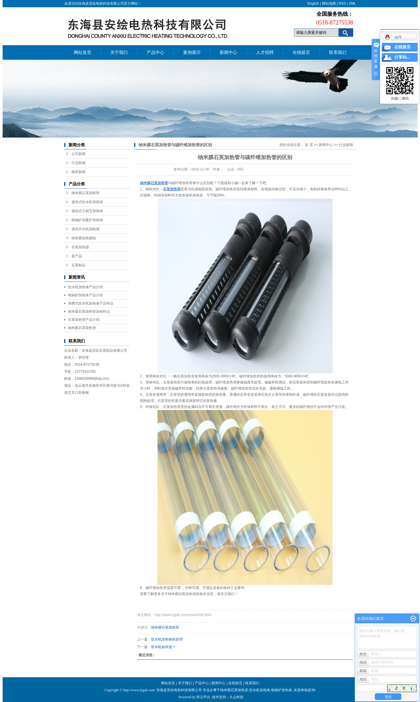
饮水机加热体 (259, 690)
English (313, 3)
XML (352, 3)
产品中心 (155, 52)
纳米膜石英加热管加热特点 (89, 311)
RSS (342, 3)
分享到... (402, 57)
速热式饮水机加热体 (87, 202)
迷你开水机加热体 (85, 229)
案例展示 (192, 52)
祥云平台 (203, 697)
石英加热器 (80, 247)
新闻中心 (228, 52)
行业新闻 (78, 163)
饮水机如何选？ (163, 647)
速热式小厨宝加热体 (87, 211)
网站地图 (329, 3)
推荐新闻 (78, 172)
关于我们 (119, 52)
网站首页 (82, 52)
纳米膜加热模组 (83, 238)
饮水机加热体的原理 (167, 639)
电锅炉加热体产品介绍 (85, 295)
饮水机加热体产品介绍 (85, 287)
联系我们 (337, 52)
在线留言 (301, 52)
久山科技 (237, 697)
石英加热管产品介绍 (83, 320)
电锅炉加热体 (281, 690)
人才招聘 (265, 52)
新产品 (76, 256)
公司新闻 (78, 154)
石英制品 (78, 265)
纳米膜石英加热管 (85, 193)
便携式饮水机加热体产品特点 (90, 303)
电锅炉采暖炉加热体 (87, 220)
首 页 (309, 145)
